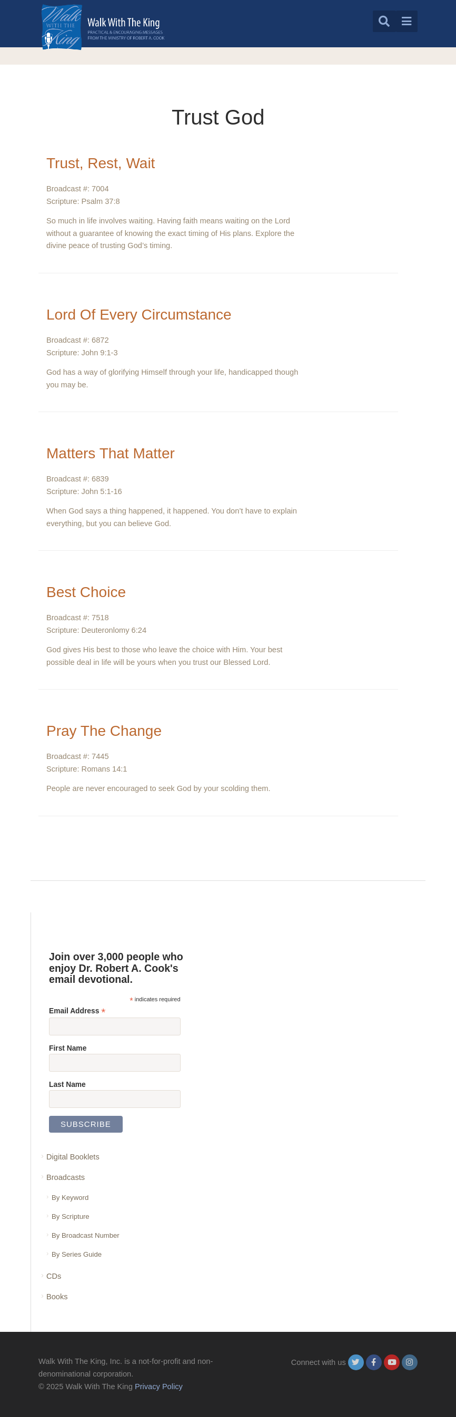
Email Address (77, 1011)
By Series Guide (77, 1254)
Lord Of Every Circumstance (139, 314)
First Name (67, 1048)
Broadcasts (65, 1177)
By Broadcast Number (86, 1235)
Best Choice (86, 592)
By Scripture (71, 1216)
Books (57, 1296)
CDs (53, 1276)
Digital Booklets (73, 1157)
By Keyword (70, 1198)
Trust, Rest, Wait (100, 163)
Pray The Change (104, 731)
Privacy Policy (159, 1386)
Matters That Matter (110, 453)
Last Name (67, 1084)
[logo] (102, 27)
